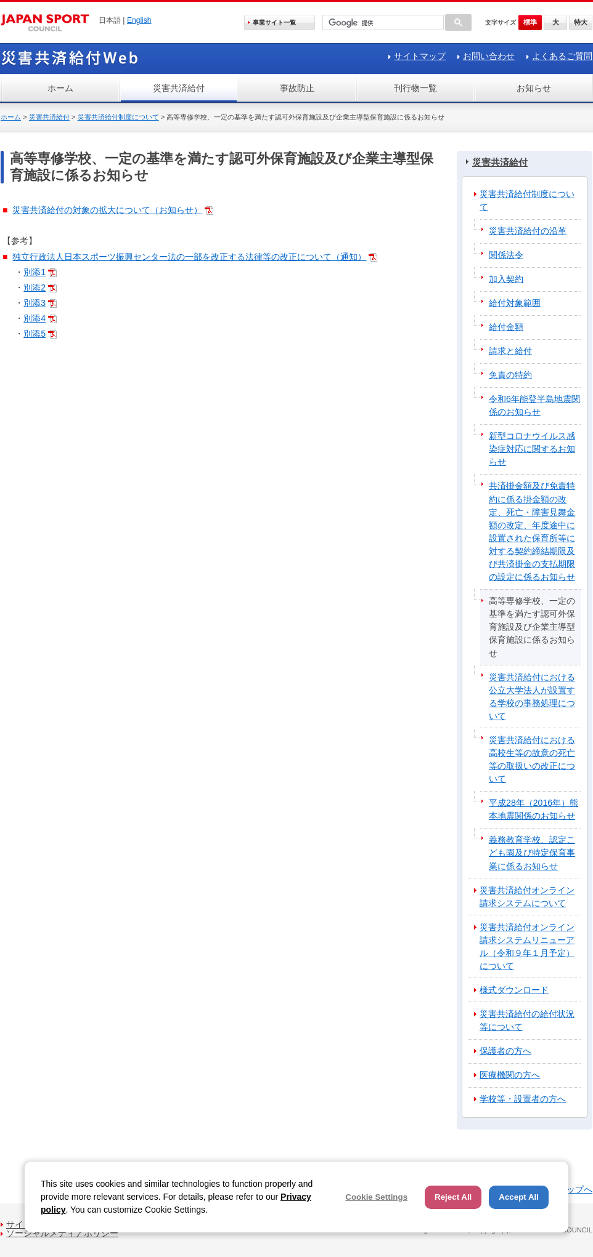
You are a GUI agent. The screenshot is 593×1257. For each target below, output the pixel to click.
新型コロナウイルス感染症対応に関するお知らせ (532, 449)
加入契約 (506, 279)
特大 (580, 22)
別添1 (34, 272)
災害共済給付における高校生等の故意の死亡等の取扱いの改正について (532, 759)
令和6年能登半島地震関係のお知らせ (534, 405)
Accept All (519, 1197)
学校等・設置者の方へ (523, 1099)
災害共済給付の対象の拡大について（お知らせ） (107, 210)
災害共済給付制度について (118, 117)
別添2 (34, 287)
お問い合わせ (489, 56)
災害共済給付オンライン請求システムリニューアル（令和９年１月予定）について (527, 946)
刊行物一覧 (415, 88)
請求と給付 (510, 351)
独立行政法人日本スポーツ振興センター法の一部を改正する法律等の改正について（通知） (189, 257)
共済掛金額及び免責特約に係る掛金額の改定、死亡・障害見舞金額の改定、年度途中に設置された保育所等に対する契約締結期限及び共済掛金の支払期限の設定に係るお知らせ (532, 531)
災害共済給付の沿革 (527, 231)
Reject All (453, 1197)
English (139, 20)
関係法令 (506, 255)
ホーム (60, 88)
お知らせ (534, 88)
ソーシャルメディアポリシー (62, 1233)
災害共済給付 (179, 88)
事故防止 (297, 88)
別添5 (34, 334)
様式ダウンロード (514, 990)
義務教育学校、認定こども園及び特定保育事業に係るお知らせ (532, 852)
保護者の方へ (505, 1051)
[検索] (382, 23)
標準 (530, 22)
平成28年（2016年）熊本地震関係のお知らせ (533, 809)
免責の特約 (510, 375)
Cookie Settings (376, 1197)
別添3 (34, 303)
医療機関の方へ (510, 1075)
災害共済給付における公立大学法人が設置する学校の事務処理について (532, 696)
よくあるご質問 (562, 56)
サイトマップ (420, 56)
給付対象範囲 (515, 303)
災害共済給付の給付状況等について (527, 1020)
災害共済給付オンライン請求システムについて (527, 896)
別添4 (34, 318)
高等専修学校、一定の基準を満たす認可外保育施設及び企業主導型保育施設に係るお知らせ (532, 626)
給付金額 (506, 327)
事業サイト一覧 (274, 22)
